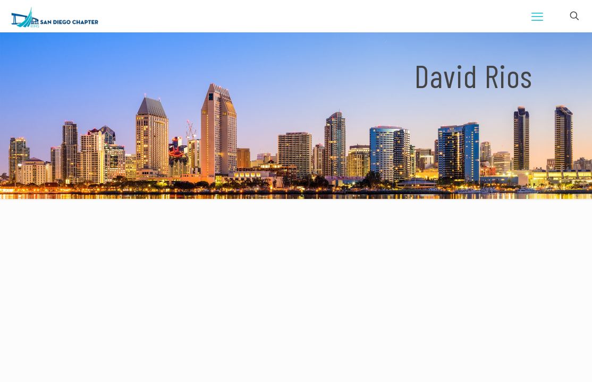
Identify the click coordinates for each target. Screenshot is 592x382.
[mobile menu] (537, 16)
